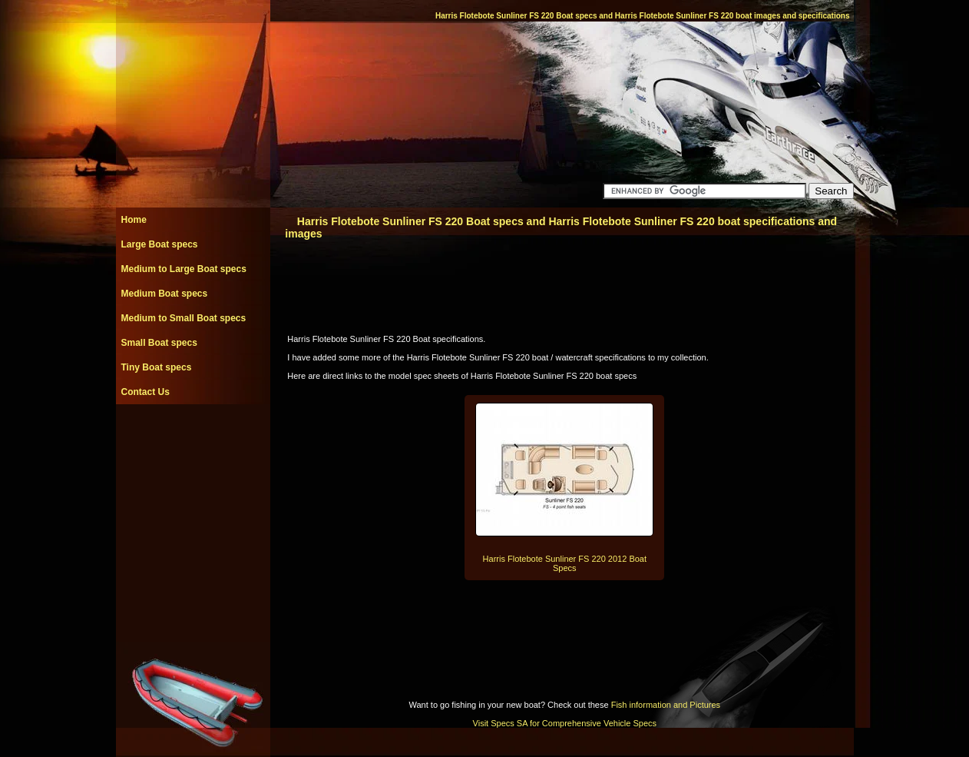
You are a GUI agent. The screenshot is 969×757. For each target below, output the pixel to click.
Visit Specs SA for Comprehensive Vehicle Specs (564, 723)
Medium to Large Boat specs (183, 269)
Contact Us (145, 392)
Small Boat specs (159, 342)
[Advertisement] (193, 438)
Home (134, 219)
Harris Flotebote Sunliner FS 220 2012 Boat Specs (565, 563)
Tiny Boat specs (156, 367)
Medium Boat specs (164, 293)
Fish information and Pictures (665, 704)
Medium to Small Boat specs (183, 318)
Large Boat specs (159, 244)
